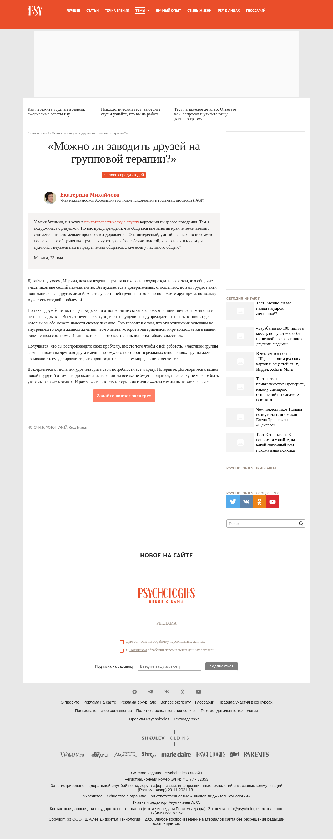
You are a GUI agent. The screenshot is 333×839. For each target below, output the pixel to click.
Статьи (92, 10)
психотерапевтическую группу (111, 222)
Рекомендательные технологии (229, 711)
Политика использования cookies (166, 711)
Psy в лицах (229, 10)
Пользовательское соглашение (103, 711)
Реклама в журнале (138, 703)
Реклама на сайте (99, 703)
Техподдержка (187, 719)
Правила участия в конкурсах (245, 703)
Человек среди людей (124, 175)
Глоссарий (255, 10)
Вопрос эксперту (175, 703)
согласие (140, 642)
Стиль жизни (199, 10)
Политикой (138, 651)
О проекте (70, 703)
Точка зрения (117, 10)
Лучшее (73, 10)
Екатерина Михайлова (89, 195)
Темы (140, 10)
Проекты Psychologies (149, 719)
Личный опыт (168, 10)
